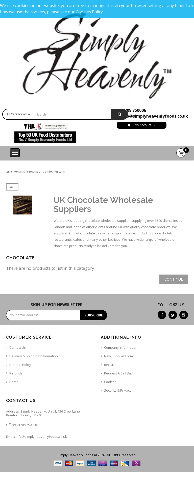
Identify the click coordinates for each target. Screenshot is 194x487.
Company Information (120, 347)
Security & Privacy (117, 390)
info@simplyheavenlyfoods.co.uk (154, 116)
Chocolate (55, 172)
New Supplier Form (118, 356)
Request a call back (119, 373)
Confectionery (27, 172)
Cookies (110, 382)
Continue (173, 279)
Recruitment (113, 364)
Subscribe (93, 315)
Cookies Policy (89, 12)
